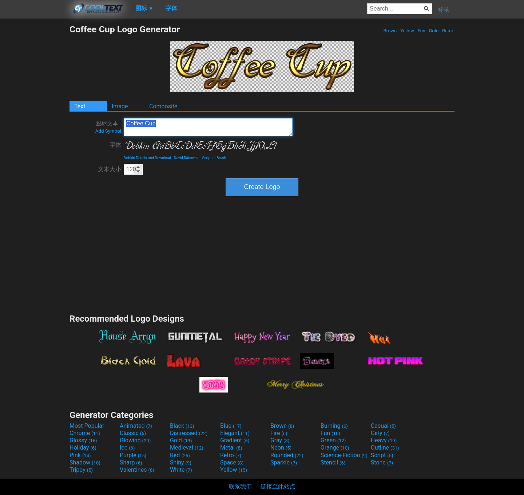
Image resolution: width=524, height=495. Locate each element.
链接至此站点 (278, 486)
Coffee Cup (208, 127)
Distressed (188, 433)
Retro (447, 30)
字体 (115, 144)
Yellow (407, 30)
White (181, 469)
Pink (80, 455)
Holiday (83, 447)
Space (231, 462)
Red (180, 455)
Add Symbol (108, 131)
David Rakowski (186, 158)
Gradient (234, 440)
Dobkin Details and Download (147, 158)
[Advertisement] (34, 133)
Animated (136, 425)
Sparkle (283, 462)
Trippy (81, 469)
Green (333, 440)
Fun (421, 30)
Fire (278, 433)
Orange (335, 447)
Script (382, 455)
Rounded (286, 455)
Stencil (333, 462)
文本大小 (109, 169)
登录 (443, 9)
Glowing (135, 440)
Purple (133, 455)
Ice (127, 447)
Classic (133, 433)
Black (182, 425)
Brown (390, 30)
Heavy (384, 440)
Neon (280, 447)
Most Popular (87, 425)
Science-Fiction (344, 455)
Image (120, 106)
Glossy (83, 440)
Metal (231, 447)
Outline (385, 447)
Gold (434, 30)
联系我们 (240, 486)
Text (79, 106)
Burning (334, 425)
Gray (279, 440)
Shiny (180, 462)
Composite (163, 106)
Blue (231, 425)
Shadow (85, 462)
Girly (380, 433)
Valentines (137, 469)
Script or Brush (214, 158)
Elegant (235, 433)
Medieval (186, 447)
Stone (382, 462)
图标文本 (108, 127)
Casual (383, 425)
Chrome (85, 433)
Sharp (131, 462)
